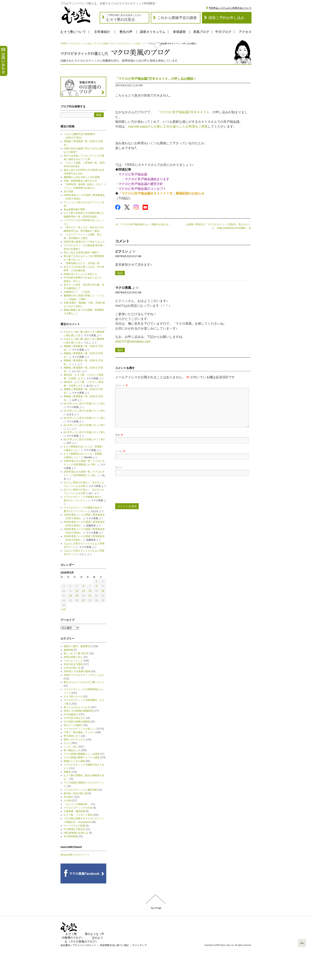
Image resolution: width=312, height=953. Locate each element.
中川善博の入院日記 (74, 829)
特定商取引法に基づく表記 (114, 945)
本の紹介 (68, 797)
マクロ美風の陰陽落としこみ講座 (81, 754)
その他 (67, 800)
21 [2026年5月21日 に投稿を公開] (90, 595)
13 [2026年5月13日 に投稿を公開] (83, 590)
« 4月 (63, 609)
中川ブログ (223, 31)
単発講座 (179, 31)
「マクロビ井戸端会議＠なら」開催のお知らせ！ (143, 224)
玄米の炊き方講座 (73, 664)
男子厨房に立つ (72, 736)
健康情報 (68, 649)
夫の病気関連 (71, 836)
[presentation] (145, 491)
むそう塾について (73, 31)
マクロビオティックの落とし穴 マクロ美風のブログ (92, 43)
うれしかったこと (73, 660)
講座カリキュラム (152, 31)
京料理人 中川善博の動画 (77, 671)
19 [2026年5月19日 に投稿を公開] (77, 595)
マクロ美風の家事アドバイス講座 (81, 757)
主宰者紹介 (102, 31)
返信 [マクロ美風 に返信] (120, 350)
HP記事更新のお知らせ (76, 832)
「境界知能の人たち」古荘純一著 (81, 263)
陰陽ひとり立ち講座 (74, 761)
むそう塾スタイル (73, 696)
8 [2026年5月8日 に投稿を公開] (96, 586)
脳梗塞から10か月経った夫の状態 (82, 177)
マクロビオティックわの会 (78, 807)
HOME (63, 43)
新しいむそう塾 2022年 (76, 653)
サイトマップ (139, 945)
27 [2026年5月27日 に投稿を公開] (83, 600)
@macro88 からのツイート (75, 854)
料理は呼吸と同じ (73, 657)
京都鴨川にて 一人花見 (77, 292)
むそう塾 (71, 933)
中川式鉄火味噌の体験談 (77, 721)
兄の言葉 (68, 191)
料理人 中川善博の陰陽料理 (78, 710)
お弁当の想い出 (72, 667)
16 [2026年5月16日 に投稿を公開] (102, 590)
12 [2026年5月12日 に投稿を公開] (77, 590)
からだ (67, 743)
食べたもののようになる (77, 707)
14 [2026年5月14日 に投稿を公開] (90, 590)
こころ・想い (71, 746)
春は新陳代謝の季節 (74, 209)
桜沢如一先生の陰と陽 (76, 793)
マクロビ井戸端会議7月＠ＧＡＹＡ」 (186, 112)
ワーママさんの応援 (74, 825)
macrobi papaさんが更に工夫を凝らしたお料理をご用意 (168, 126)
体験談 (67, 771)
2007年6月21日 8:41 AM (128, 292)
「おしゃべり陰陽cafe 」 (77, 804)
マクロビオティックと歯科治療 (80, 789)
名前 (119, 434)
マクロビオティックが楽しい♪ (130, 43)
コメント (121, 385)
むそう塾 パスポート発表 (78, 814)
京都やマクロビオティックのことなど (84, 675)
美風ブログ (201, 31)
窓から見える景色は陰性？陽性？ (81, 252)
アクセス (245, 31)
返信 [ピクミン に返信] (120, 273)
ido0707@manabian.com (133, 341)
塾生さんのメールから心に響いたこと (84, 682)
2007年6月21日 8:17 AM (128, 256)
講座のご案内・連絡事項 (77, 646)
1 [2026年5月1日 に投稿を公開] (96, 581)
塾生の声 (126, 31)
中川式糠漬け (71, 714)
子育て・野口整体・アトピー (79, 732)
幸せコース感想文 (73, 725)
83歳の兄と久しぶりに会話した (80, 274)
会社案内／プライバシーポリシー (78, 945)
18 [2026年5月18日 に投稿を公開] (70, 595)
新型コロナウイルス (74, 739)
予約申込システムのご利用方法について (230, 8)
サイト (118, 467)
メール (120, 451)
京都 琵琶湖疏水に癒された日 (80, 180)
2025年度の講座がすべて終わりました (84, 241)
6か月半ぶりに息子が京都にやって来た (85, 403)
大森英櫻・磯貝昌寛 (74, 811)
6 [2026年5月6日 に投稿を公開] (83, 586)
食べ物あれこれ (72, 750)
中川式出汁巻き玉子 (74, 718)
